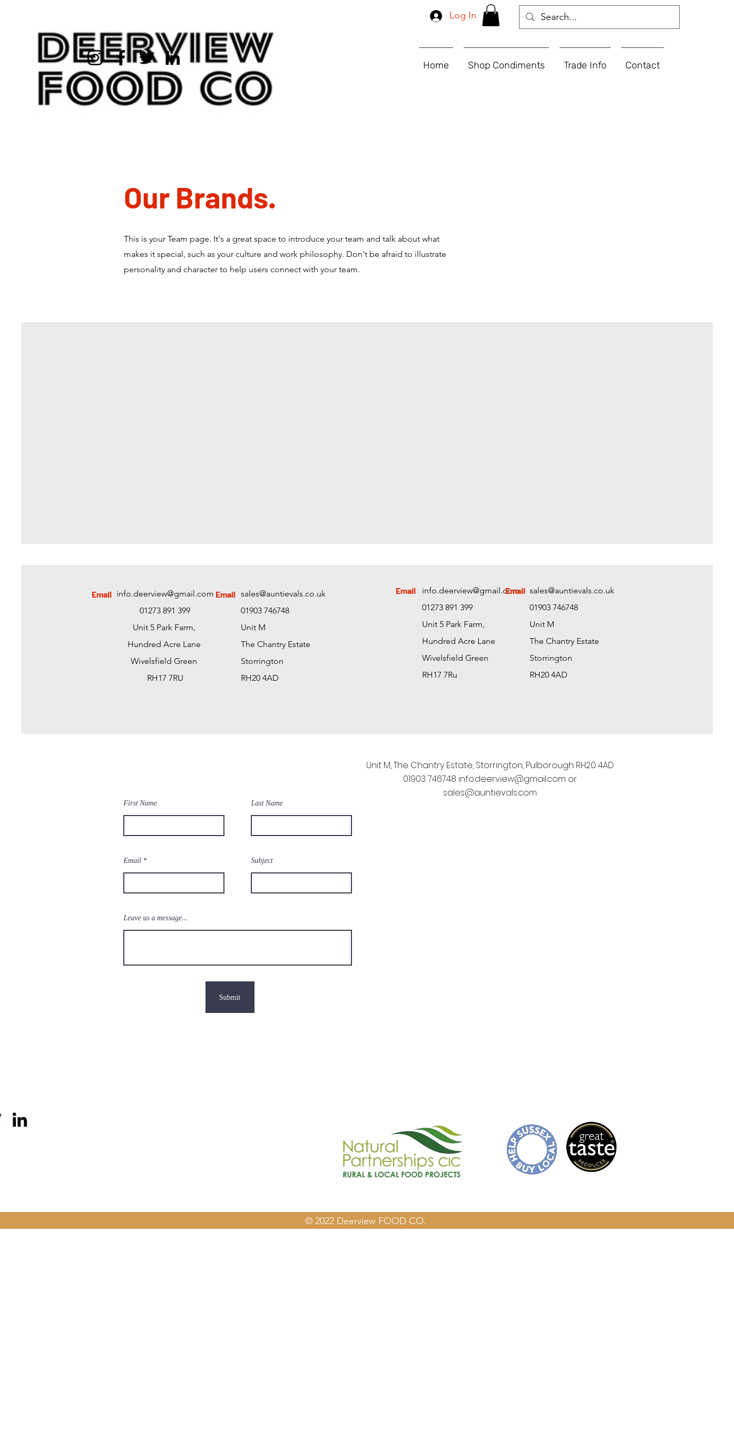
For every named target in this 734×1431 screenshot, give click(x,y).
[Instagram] (95, 57)
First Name (140, 803)
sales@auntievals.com (490, 793)
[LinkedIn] (172, 57)
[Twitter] (146, 57)
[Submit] (230, 997)
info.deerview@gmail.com (165, 594)
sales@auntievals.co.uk (283, 594)
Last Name (267, 803)
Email (132, 860)
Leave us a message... (156, 918)
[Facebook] (121, 57)
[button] (491, 15)
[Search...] (599, 17)
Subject (262, 860)
